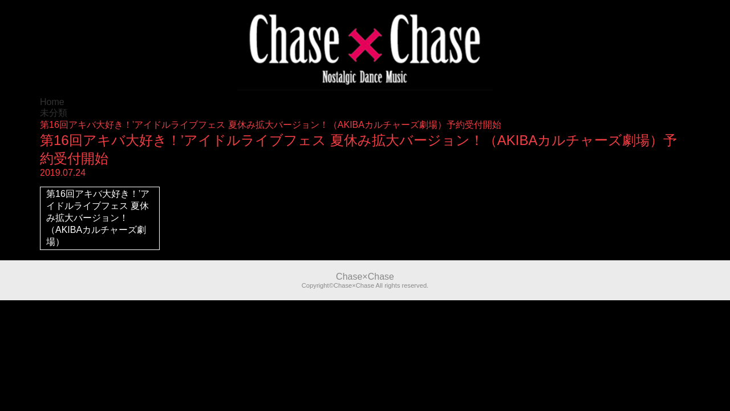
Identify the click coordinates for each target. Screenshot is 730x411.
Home (52, 102)
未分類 (53, 113)
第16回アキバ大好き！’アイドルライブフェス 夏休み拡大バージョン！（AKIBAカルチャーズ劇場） (97, 218)
